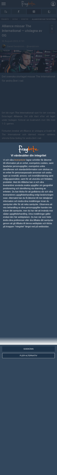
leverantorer (20, 160)
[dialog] (28, 309)
